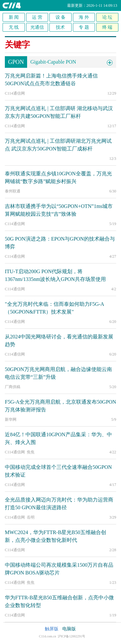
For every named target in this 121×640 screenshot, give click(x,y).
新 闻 (14, 17)
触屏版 (51, 628)
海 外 (84, 17)
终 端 (107, 27)
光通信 (37, 27)
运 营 (37, 17)
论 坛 (107, 17)
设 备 (60, 17)
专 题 (84, 27)
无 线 (14, 27)
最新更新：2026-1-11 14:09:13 (92, 5)
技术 (60, 27)
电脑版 (69, 628)
